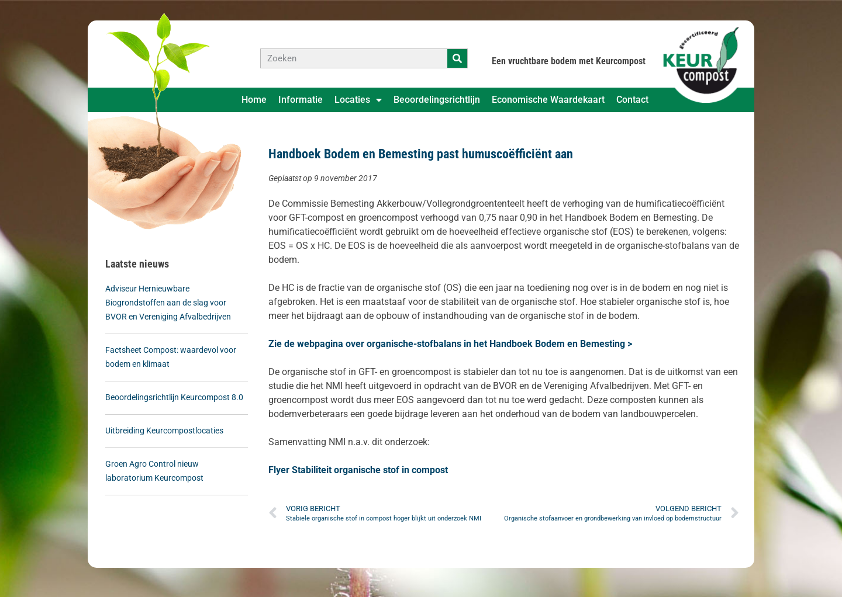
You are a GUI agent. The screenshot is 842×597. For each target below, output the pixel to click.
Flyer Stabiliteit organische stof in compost (358, 469)
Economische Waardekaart (548, 99)
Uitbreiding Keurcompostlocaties (164, 430)
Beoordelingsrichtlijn (437, 99)
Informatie (300, 99)
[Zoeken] (457, 58)
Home (254, 99)
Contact (632, 99)
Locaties (358, 99)
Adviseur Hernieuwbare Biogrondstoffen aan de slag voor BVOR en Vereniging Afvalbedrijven (168, 302)
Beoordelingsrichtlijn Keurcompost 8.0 (175, 397)
